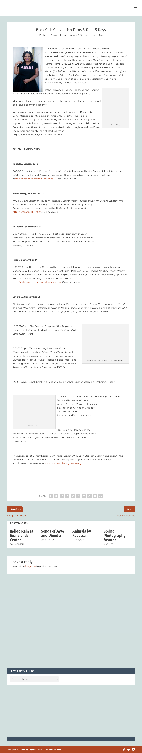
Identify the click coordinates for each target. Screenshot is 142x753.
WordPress (55, 750)
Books (93, 35)
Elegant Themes (28, 750)
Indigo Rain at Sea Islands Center (21, 535)
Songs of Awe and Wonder (52, 533)
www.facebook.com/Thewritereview (35, 179)
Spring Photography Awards (114, 535)
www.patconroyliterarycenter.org (63, 463)
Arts (87, 35)
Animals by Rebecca (81, 533)
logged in (30, 566)
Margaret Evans (59, 35)
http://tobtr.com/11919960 (27, 212)
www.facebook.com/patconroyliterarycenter (37, 282)
